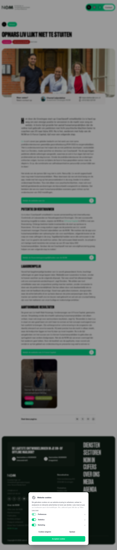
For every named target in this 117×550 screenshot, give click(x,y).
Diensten (91, 445)
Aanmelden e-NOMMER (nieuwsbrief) (26, 458)
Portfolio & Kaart (14, 519)
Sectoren (92, 452)
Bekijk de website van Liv (34, 200)
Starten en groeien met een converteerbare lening (37, 391)
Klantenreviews (13, 512)
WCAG (66, 540)
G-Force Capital (71, 221)
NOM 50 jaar (12, 528)
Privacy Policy (34, 540)
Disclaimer (58, 540)
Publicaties (11, 516)
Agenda (90, 489)
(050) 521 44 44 (13, 493)
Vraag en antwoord (15, 522)
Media (88, 482)
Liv (22, 141)
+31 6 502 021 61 (88, 100)
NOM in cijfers (89, 463)
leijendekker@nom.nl (91, 97)
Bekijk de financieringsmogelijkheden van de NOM (45, 257)
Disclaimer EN (46, 540)
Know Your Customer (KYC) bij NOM (21, 525)
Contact (108, 7)
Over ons (91, 474)
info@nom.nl (12, 490)
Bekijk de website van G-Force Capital (39, 352)
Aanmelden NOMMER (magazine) (58, 458)
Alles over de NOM (15, 509)
